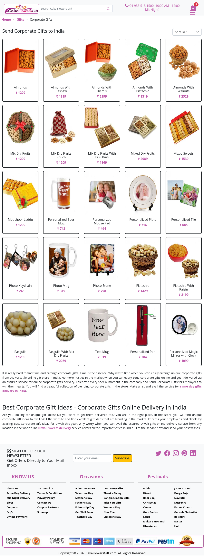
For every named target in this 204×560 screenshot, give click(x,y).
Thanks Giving (112, 493)
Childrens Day (112, 516)
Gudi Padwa (150, 512)
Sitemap (42, 512)
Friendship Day (84, 507)
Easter (178, 521)
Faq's (10, 512)
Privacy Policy (46, 498)
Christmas (149, 502)
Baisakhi (179, 516)
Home (6, 19)
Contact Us (44, 502)
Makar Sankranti (154, 521)
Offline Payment (17, 516)
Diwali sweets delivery (54, 428)
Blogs (10, 502)
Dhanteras (150, 526)
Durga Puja (181, 493)
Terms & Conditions (49, 493)
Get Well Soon (84, 512)
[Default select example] (187, 32)
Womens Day (112, 507)
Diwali (147, 493)
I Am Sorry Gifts (113, 488)
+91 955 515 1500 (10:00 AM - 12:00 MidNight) (152, 8)
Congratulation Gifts (117, 498)
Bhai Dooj (149, 498)
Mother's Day (83, 498)
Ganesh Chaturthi (185, 512)
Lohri (146, 516)
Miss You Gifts (112, 502)
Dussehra (180, 502)
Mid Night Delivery (18, 498)
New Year (110, 512)
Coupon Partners (48, 507)
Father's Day (83, 502)
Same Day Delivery (18, 493)
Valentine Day (84, 493)
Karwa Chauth (183, 507)
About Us (12, 488)
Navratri (179, 498)
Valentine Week (85, 488)
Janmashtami (182, 488)
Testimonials (45, 488)
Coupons (12, 507)
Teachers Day (83, 516)
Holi (176, 526)
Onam (147, 507)
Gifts (20, 19)
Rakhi (147, 488)
